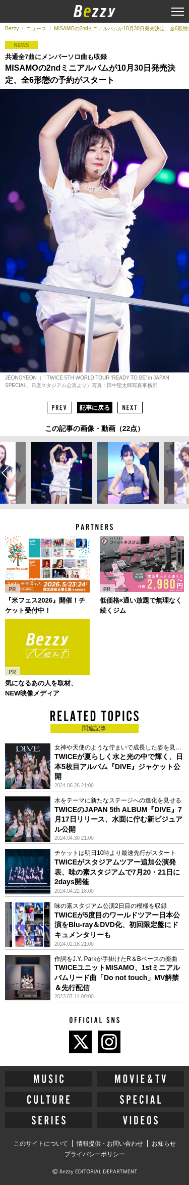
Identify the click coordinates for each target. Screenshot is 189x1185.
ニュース (36, 28)
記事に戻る (95, 407)
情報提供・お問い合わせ (110, 1143)
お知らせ (164, 1143)
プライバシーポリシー (95, 1154)
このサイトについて (41, 1143)
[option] (61, 473)
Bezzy (12, 28)
